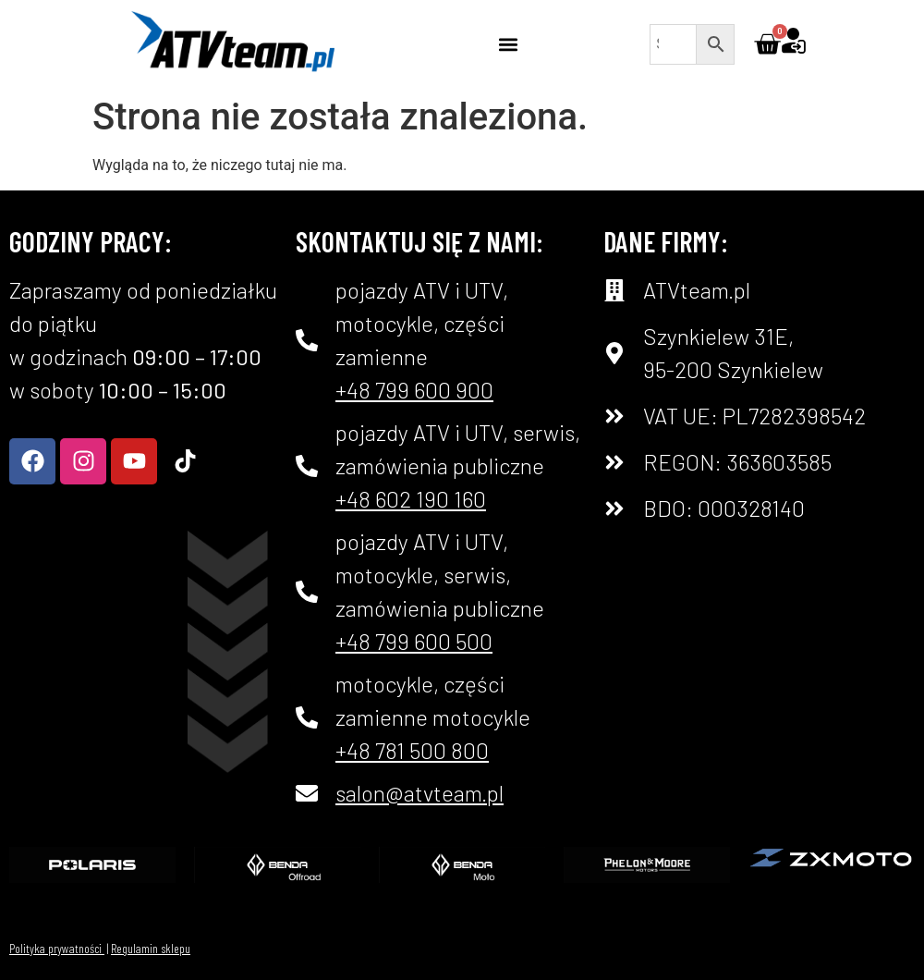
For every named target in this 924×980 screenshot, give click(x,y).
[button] (508, 44)
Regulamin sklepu (150, 948)
